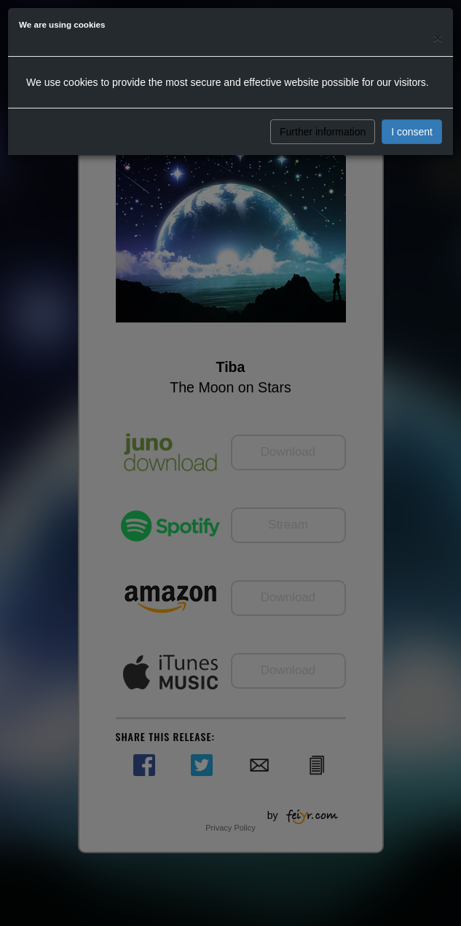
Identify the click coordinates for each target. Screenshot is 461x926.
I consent (412, 132)
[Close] (437, 37)
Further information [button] (323, 132)
